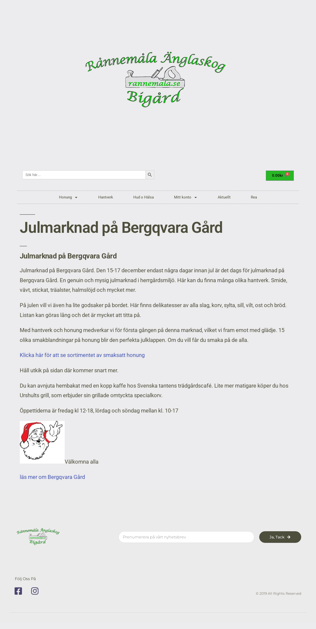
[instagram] (36, 591)
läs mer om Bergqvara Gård (52, 477)
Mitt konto (186, 197)
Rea (254, 197)
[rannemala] (158, 81)
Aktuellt (224, 197)
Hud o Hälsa (143, 197)
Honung (68, 197)
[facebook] (20, 591)
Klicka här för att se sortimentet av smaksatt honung (82, 355)
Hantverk (105, 197)
